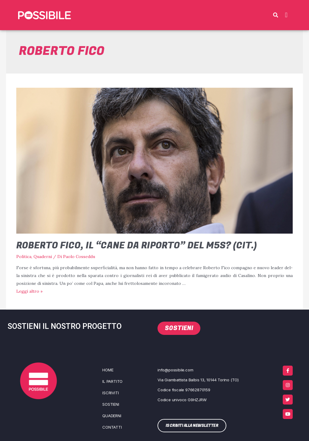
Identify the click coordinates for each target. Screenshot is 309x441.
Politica (23, 256)
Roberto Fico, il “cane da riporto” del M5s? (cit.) (136, 245)
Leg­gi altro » (29, 291)
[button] (275, 15)
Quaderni (42, 256)
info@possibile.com (175, 369)
